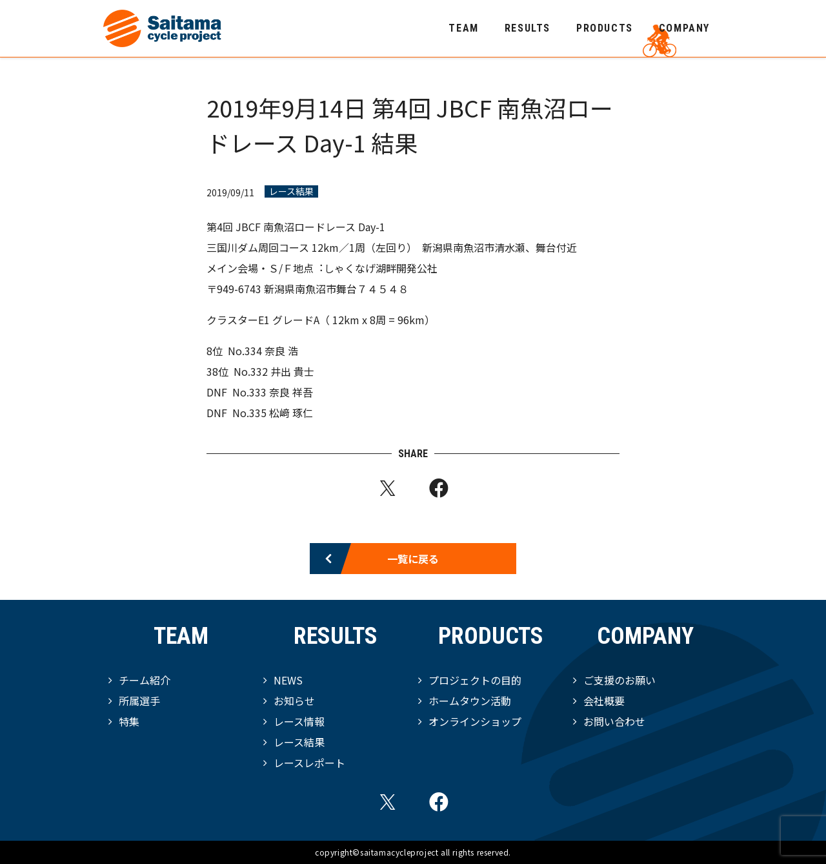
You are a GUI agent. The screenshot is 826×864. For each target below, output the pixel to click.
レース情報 (299, 721)
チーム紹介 (144, 680)
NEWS (288, 680)
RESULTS (527, 28)
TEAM (463, 28)
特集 (129, 721)
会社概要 (604, 700)
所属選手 (139, 700)
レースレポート (309, 762)
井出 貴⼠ (292, 371)
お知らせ (294, 700)
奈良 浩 (281, 350)
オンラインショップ (474, 721)
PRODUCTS (604, 28)
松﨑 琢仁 (291, 412)
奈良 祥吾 (291, 392)
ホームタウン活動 (469, 700)
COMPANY (684, 28)
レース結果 (291, 191)
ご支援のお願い (619, 680)
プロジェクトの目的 (474, 680)
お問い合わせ (614, 721)
